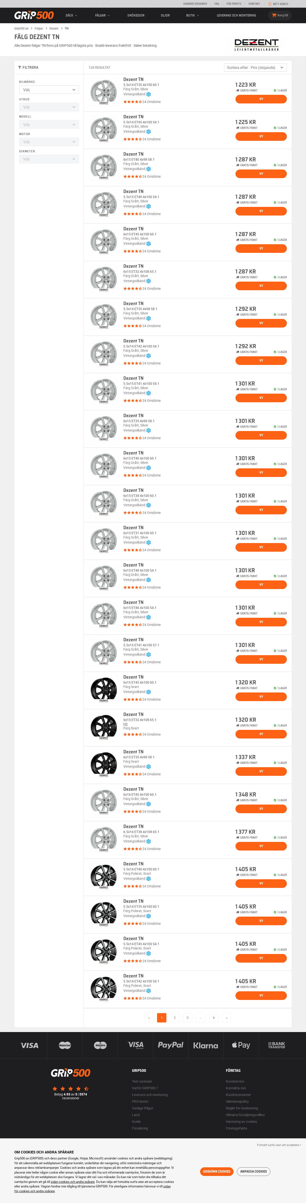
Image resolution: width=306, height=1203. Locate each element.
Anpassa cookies (253, 1171)
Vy (261, 99)
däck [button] (72, 15)
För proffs (233, 3)
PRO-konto (140, 1101)
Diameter (27, 151)
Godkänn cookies (216, 1171)
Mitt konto (278, 4)
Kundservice (235, 1081)
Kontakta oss (236, 1088)
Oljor (165, 15)
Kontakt (254, 3)
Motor (24, 134)
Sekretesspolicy (237, 1101)
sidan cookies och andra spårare (73, 1182)
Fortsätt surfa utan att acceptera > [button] (279, 1145)
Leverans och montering (236, 15)
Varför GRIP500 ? (145, 1088)
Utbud (24, 99)
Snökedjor (135, 15)
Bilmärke (27, 82)
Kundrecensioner (195, 3)
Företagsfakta (236, 1128)
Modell (25, 116)
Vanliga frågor (142, 1108)
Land (136, 1114)
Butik (193, 15)
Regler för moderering (242, 1108)
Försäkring (140, 1128)
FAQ (216, 3)
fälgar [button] (103, 15)
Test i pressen (142, 1081)
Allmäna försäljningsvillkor (245, 1114)
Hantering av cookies (241, 1121)
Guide (136, 1121)
